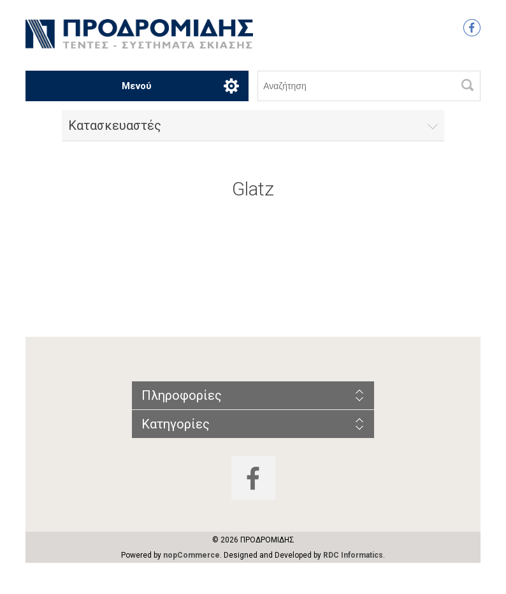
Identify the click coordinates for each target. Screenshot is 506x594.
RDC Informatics (353, 555)
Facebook (472, 27)
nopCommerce (191, 555)
